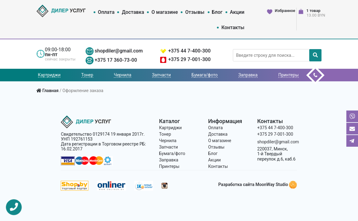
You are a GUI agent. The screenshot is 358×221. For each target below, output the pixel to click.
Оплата (106, 12)
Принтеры (288, 74)
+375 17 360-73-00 (115, 60)
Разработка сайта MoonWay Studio (257, 184)
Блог (217, 12)
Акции (237, 12)
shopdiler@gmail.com (118, 51)
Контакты (232, 27)
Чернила (122, 74)
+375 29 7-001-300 (189, 59)
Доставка (133, 12)
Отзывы (194, 12)
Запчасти (161, 74)
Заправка (248, 74)
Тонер (87, 74)
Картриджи (49, 74)
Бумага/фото (204, 74)
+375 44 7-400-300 (189, 51)
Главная (50, 90)
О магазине (165, 12)
